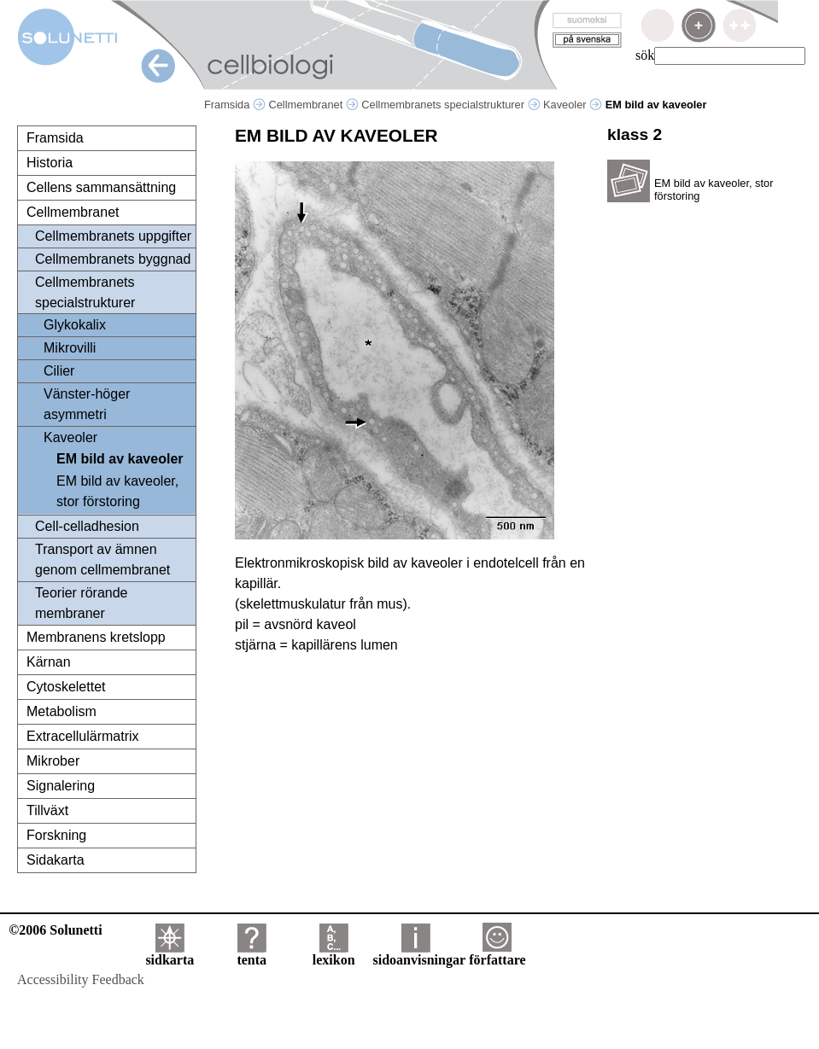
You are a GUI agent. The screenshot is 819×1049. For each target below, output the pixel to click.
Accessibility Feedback (80, 979)
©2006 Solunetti (55, 930)
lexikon (334, 954)
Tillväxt (47, 810)
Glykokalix (75, 325)
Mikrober (52, 761)
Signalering (60, 785)
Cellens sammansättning (101, 187)
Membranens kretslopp (96, 637)
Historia (49, 162)
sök (644, 55)
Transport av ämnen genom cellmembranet (102, 559)
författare (497, 954)
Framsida (235, 104)
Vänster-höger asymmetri (87, 404)
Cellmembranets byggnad (112, 259)
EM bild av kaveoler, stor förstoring (117, 491)
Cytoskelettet (65, 686)
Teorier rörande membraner (81, 603)
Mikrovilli (70, 348)
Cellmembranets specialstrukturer (450, 104)
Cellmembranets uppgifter (113, 236)
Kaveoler (572, 104)
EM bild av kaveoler (120, 459)
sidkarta (169, 954)
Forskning (56, 835)
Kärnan (48, 662)
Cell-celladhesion (87, 526)
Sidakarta (55, 860)
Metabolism (61, 711)
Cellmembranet (313, 104)
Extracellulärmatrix (82, 736)
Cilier (59, 371)
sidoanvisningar (419, 954)
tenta (251, 954)
